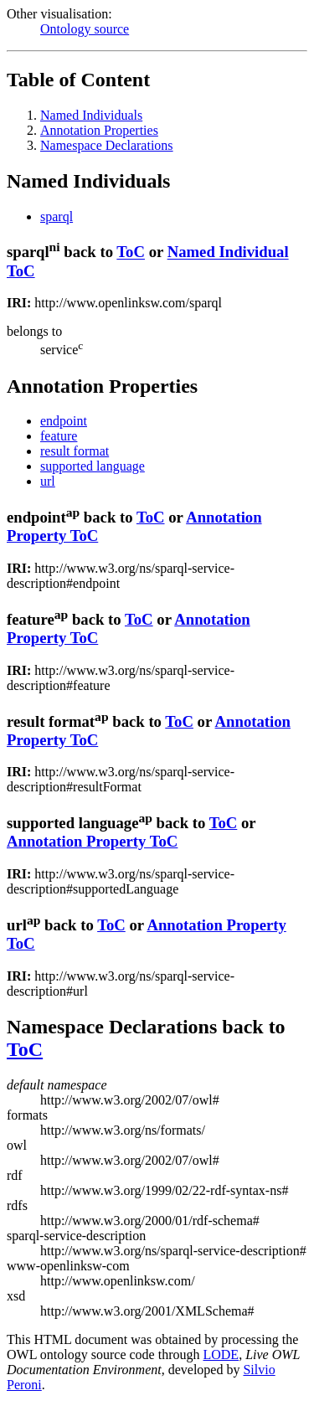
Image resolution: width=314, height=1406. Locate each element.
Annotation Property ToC (92, 841)
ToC (130, 252)
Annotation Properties (99, 130)
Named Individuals (91, 115)
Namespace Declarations (106, 145)
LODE (221, 1354)
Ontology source (84, 29)
